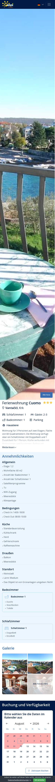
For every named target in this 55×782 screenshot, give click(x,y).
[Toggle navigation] (49, 4)
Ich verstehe (39, 780)
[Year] (37, 723)
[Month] (22, 723)
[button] (41, 4)
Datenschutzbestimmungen (18, 780)
